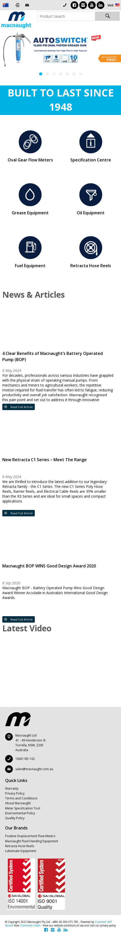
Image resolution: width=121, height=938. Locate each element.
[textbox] (66, 16)
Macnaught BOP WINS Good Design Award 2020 (49, 566)
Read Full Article (21, 407)
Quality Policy (15, 818)
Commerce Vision (30, 925)
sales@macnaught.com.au (34, 769)
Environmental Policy (20, 813)
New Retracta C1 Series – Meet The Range (44, 459)
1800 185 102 (25, 759)
